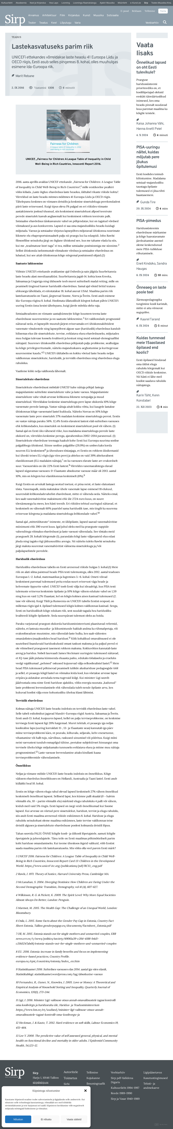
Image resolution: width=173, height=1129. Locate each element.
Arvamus (33, 15)
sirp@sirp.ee (40, 1082)
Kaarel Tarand (150, 319)
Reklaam (136, 10)
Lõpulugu (65, 23)
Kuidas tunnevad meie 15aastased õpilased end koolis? (150, 345)
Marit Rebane (25, 76)
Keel (54, 23)
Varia (77, 23)
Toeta (163, 10)
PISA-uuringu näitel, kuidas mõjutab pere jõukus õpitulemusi (148, 157)
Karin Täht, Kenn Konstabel (147, 398)
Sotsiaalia (112, 15)
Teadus (43, 23)
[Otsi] (165, 22)
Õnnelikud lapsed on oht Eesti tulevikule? (151, 67)
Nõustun (18, 1119)
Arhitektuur (49, 15)
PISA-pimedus (148, 221)
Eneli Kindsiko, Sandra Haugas (151, 266)
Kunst (86, 15)
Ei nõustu (46, 1119)
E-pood (125, 10)
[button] (85, 1090)
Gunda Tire (147, 202)
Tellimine (150, 10)
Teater (32, 23)
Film (62, 15)
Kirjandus (74, 15)
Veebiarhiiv (152, 23)
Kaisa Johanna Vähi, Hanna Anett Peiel (150, 126)
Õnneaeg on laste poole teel (151, 290)
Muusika (98, 15)
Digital (161, 1125)
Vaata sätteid (74, 1119)
